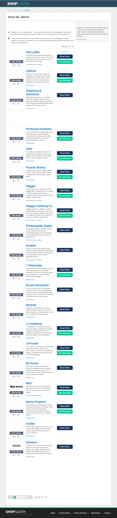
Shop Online (65, 57)
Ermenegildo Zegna (39, 225)
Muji (29, 383)
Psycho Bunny (36, 167)
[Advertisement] (41, 25)
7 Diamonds (34, 265)
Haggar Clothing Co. (39, 206)
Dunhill (31, 245)
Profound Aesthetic (39, 129)
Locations (39, 64)
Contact (107, 513)
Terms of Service (80, 513)
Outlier (30, 423)
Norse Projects (36, 401)
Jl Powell (32, 343)
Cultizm (31, 70)
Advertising (95, 513)
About (53, 513)
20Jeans (31, 442)
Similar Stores (18, 10)
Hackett (31, 305)
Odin (29, 148)
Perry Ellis (33, 52)
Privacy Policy (64, 513)
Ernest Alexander (37, 285)
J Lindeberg (34, 323)
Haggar (31, 186)
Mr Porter (32, 363)
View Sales (65, 62)
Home (9, 10)
